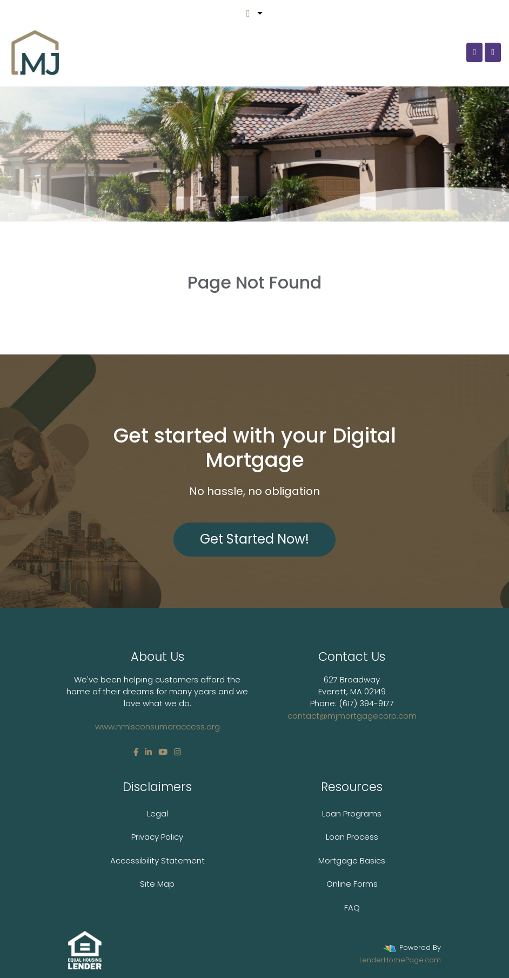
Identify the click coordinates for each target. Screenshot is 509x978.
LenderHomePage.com (400, 959)
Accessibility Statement (157, 860)
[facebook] (135, 752)
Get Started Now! (254, 539)
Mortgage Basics (351, 860)
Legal (157, 813)
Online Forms (352, 883)
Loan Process (352, 836)
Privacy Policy (157, 836)
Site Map (157, 883)
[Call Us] (474, 52)
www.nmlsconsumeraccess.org (157, 726)
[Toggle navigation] (493, 52)
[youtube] (163, 752)
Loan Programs (351, 813)
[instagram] (177, 752)
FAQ (352, 907)
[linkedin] (148, 752)
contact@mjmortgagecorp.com (352, 715)
